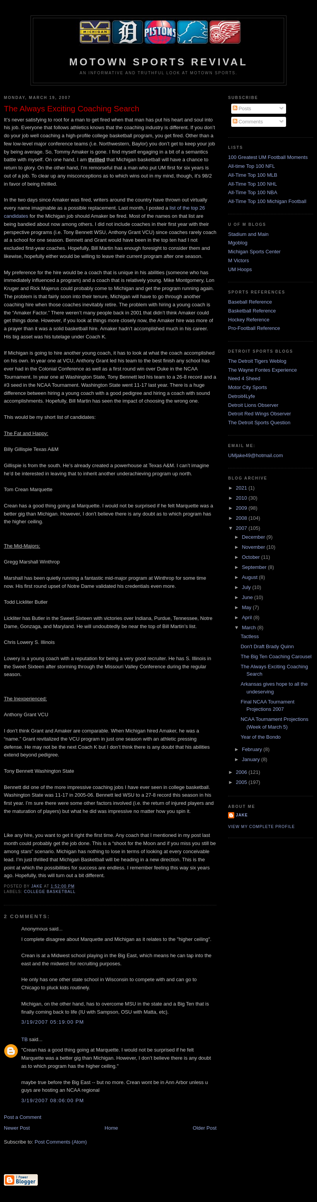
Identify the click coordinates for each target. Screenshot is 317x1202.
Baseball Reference (250, 302)
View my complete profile (261, 827)
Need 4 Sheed (244, 378)
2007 (242, 528)
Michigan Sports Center (254, 251)
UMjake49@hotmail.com (255, 455)
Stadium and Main (248, 234)
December (254, 537)
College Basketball (50, 892)
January (251, 759)
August (250, 577)
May (247, 607)
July (247, 587)
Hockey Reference (248, 320)
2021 (242, 488)
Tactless (249, 636)
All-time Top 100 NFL (251, 166)
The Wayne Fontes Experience (262, 370)
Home (111, 1128)
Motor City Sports (247, 387)
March (249, 627)
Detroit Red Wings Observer (259, 414)
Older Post (204, 1128)
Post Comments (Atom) (61, 1142)
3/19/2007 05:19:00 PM (52, 1022)
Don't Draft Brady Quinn (267, 646)
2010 (242, 498)
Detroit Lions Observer (253, 405)
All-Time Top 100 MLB (252, 175)
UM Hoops (240, 269)
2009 (242, 508)
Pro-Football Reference (254, 328)
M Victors (238, 260)
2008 (242, 518)
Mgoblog (237, 243)
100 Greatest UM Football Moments (268, 157)
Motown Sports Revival (158, 62)
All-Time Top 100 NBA (252, 192)
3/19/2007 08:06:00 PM (52, 1100)
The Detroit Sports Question (259, 422)
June (248, 597)
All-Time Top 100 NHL (252, 184)
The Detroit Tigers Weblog (257, 361)
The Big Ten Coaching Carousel (275, 656)
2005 (242, 782)
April (248, 617)
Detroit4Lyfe (241, 396)
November (254, 547)
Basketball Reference (252, 311)
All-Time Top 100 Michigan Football (267, 201)
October (251, 557)
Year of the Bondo (260, 737)
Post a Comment (22, 1117)
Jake (242, 815)
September (255, 567)
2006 (242, 772)
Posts (242, 108)
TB (24, 1039)
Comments (248, 122)
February (253, 749)
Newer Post (17, 1128)
